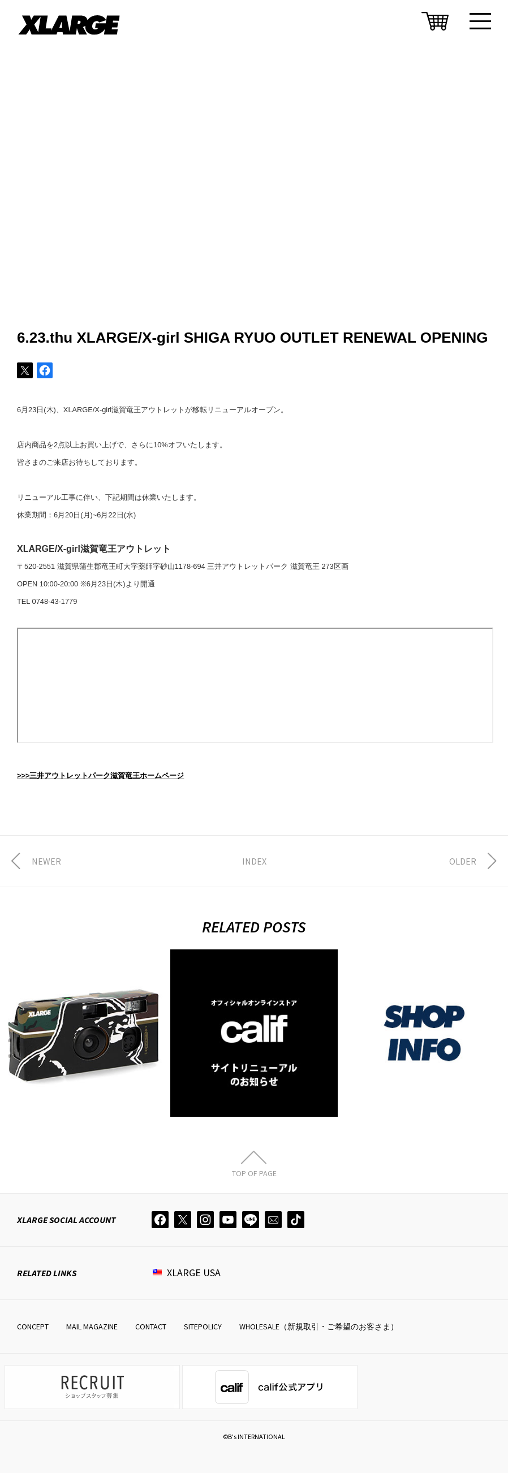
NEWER (46, 861)
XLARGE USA (194, 1272)
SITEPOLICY (203, 1326)
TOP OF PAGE (254, 1172)
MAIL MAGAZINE (92, 1326)
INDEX (254, 861)
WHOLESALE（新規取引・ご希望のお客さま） (318, 1326)
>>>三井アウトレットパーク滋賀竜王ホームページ (100, 775)
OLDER (462, 861)
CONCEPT (33, 1326)
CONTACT (150, 1326)
